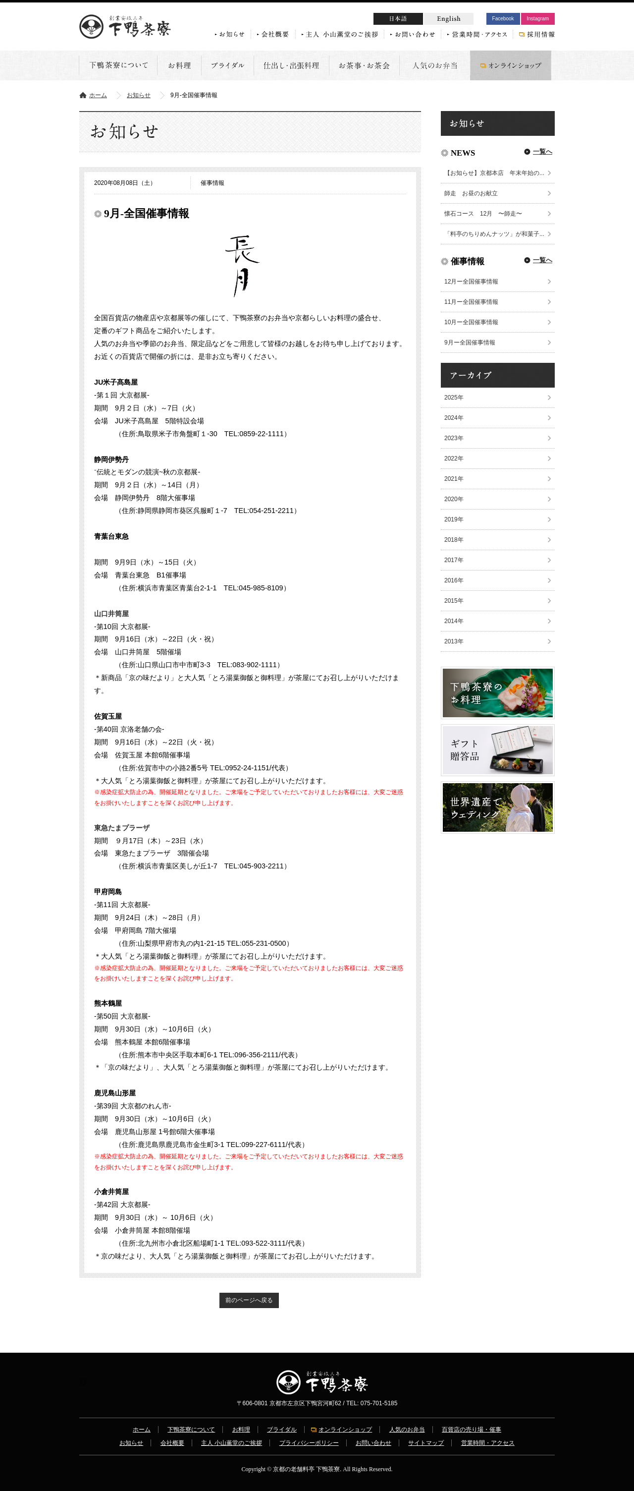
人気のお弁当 (407, 1429)
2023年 (454, 438)
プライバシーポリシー (309, 1442)
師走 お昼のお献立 (471, 193)
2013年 (454, 641)
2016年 (454, 580)
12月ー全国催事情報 (471, 281)
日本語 (417, 20)
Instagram (538, 18)
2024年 (454, 417)
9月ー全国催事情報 (469, 342)
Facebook (503, 18)
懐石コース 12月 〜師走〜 (483, 213)
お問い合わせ (373, 1442)
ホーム (98, 95)
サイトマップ (426, 1442)
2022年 (454, 458)
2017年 (454, 560)
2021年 (454, 478)
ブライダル (282, 1429)
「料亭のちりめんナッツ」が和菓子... (494, 233)
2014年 (454, 621)
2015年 (454, 600)
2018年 (454, 539)
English (449, 19)
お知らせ (139, 95)
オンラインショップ (345, 1429)
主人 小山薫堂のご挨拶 (231, 1442)
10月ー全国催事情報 (471, 322)
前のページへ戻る (249, 1300)
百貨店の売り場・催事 (471, 1429)
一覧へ (542, 151)
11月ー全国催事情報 (471, 301)
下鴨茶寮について (191, 1429)
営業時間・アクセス (488, 1442)
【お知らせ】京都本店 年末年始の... (494, 173)
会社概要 (172, 1442)
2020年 (454, 499)
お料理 (241, 1429)
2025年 (454, 397)
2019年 (454, 519)
